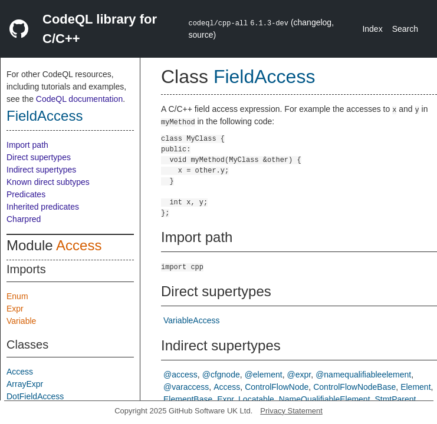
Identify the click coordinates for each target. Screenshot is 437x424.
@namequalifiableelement (363, 374)
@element (263, 374)
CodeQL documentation (79, 99)
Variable (21, 321)
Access (78, 245)
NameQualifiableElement (324, 399)
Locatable (256, 399)
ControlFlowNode (276, 387)
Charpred (23, 219)
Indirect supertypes (41, 169)
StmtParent (395, 399)
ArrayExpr (24, 384)
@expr (299, 374)
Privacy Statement (291, 410)
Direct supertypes (38, 157)
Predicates (25, 194)
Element (415, 387)
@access (180, 374)
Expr (15, 308)
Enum (17, 296)
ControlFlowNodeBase (354, 387)
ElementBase (187, 399)
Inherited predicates (42, 206)
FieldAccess (44, 116)
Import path (27, 145)
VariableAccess (191, 320)
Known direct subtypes (48, 182)
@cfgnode (221, 374)
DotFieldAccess (35, 396)
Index (372, 29)
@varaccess (186, 387)
